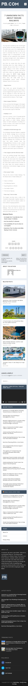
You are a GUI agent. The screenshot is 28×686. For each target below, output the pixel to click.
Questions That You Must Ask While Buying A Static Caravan (13, 301)
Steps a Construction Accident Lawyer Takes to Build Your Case (13, 427)
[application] (14, 396)
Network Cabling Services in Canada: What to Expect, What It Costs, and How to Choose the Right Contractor (14, 422)
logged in (10, 375)
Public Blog (16, 682)
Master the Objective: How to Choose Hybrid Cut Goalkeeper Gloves (12, 474)
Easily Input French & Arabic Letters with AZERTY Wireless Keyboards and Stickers (13, 458)
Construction (8, 651)
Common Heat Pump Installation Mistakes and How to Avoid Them (11, 479)
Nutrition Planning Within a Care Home (13, 442)
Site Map (14, 684)
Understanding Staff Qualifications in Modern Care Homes (12, 432)
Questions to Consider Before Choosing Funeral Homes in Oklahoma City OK (13, 411)
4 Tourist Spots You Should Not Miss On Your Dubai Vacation (13, 321)
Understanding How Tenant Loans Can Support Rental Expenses (13, 463)
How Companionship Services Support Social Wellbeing (13, 446)
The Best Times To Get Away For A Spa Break (13, 363)
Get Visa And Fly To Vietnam (11, 221)
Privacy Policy (6, 539)
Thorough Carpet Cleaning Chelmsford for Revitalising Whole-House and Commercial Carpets (13, 485)
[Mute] (22, 402)
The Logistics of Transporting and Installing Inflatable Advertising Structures (12, 452)
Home (7, 644)
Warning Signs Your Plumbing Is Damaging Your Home (11, 416)
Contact (5, 536)
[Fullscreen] (24, 402)
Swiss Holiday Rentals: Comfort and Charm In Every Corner (13, 342)
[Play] (3, 402)
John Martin (11, 23)
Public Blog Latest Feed (12, 492)
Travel (23, 23)
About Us (5, 532)
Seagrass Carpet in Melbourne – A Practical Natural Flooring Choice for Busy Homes (14, 469)
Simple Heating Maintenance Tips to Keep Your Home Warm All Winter (14, 437)
